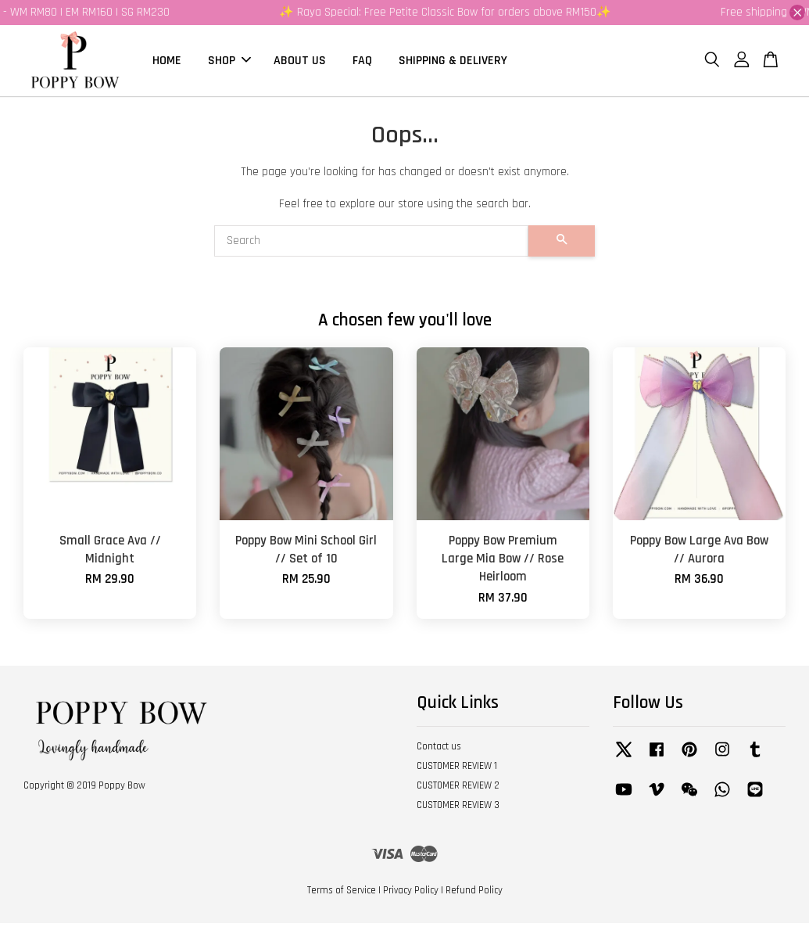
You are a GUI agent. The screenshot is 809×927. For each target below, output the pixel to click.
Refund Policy (474, 895)
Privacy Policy (411, 895)
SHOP (229, 62)
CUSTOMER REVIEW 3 (458, 809)
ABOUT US (300, 62)
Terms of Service (341, 895)
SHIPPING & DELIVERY (453, 62)
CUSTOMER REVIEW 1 (457, 770)
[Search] (371, 245)
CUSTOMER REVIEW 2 (458, 789)
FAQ (362, 62)
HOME (166, 62)
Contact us (439, 751)
